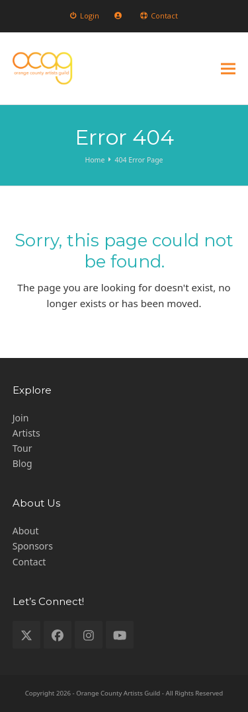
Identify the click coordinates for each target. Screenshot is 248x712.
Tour (22, 448)
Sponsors (33, 546)
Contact (29, 561)
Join (21, 417)
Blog (22, 463)
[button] (228, 68)
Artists (26, 433)
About (26, 530)
